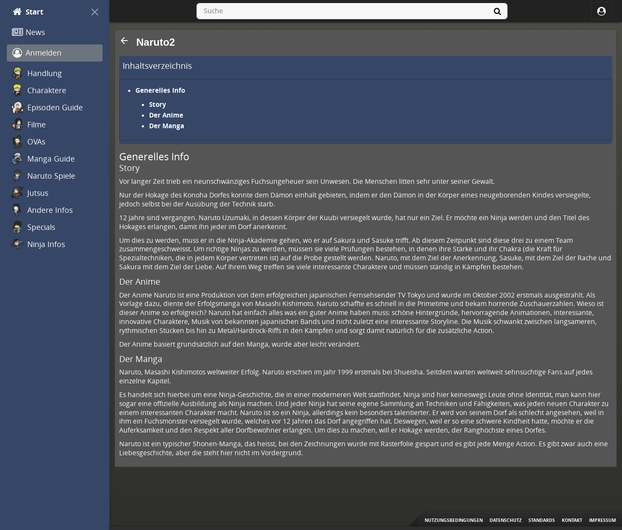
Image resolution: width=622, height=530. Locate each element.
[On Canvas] (95, 12)
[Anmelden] (55, 53)
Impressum (602, 520)
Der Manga (166, 125)
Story (157, 104)
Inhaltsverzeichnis (157, 65)
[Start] (47, 12)
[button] (124, 40)
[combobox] (352, 11)
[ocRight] (601, 11)
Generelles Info (160, 90)
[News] (55, 32)
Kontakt (572, 520)
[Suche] (497, 11)
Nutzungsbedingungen (454, 520)
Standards (541, 520)
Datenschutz (506, 520)
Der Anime (166, 115)
